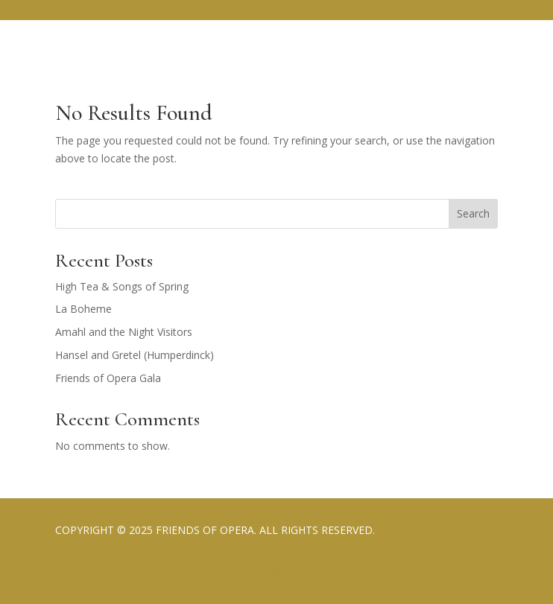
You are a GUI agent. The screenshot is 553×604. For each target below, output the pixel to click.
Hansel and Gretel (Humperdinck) (134, 355)
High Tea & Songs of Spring (122, 286)
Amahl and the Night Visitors (123, 332)
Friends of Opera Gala (108, 378)
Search (473, 213)
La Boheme (83, 309)
